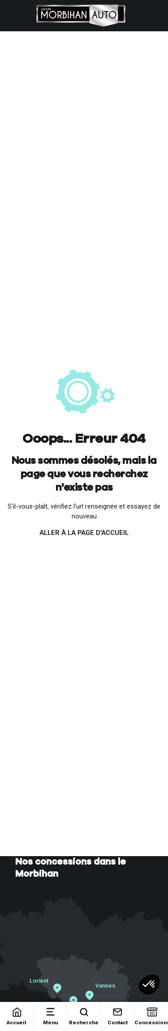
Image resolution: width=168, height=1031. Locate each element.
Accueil (16, 1016)
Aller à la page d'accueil (84, 533)
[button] (149, 984)
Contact (118, 1016)
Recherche (84, 1016)
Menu (50, 1016)
